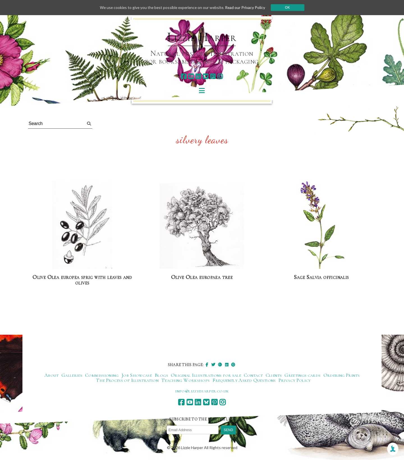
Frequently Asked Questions (244, 380)
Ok (289, 8)
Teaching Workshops (185, 380)
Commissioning (102, 375)
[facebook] (183, 76)
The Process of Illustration (127, 380)
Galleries (71, 375)
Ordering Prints (341, 375)
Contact (253, 375)
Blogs (161, 375)
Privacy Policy (295, 380)
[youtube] (191, 76)
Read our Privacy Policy (247, 7)
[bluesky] (205, 76)
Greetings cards (302, 375)
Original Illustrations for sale (206, 375)
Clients (274, 375)
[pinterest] (212, 76)
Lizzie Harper (202, 37)
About (51, 375)
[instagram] (220, 76)
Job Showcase (136, 375)
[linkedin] (198, 76)
